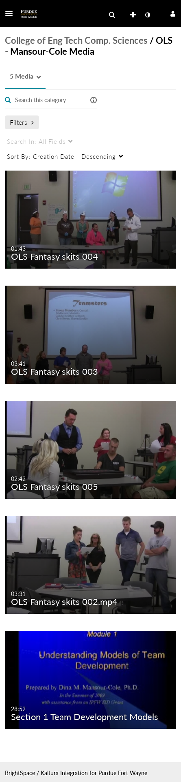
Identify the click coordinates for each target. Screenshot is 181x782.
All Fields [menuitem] (36, 141)
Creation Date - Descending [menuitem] (61, 156)
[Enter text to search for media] (47, 100)
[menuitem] (111, 15)
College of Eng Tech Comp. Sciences (76, 40)
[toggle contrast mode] (147, 15)
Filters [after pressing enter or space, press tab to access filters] (22, 122)
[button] (11, 13)
